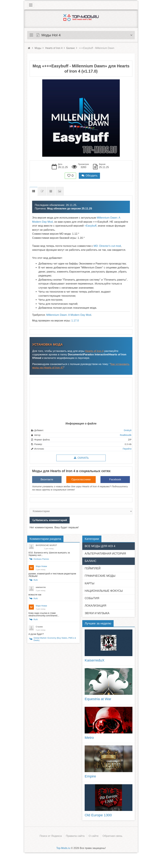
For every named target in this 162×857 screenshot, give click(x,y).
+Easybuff (90, 225)
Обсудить (89, 175)
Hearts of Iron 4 (94, 351)
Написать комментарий (50, 520)
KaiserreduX (94, 660)
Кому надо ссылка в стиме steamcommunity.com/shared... (43, 614)
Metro (89, 737)
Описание (33, 191)
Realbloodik (125, 435)
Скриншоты (60, 191)
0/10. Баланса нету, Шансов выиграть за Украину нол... (49, 553)
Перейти (127, 449)
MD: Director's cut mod (107, 245)
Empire (90, 776)
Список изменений (42, 191)
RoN (36, 580)
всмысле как (34, 594)
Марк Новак (41, 566)
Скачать (81, 458)
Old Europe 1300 (98, 815)
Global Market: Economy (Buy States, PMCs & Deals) (55, 639)
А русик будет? (36, 634)
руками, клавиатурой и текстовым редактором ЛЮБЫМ (52, 574)
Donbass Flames (41, 559)
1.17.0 (75, 320)
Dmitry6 (127, 430)
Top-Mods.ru (63, 847)
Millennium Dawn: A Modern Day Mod (68, 314)
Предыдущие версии (51, 191)
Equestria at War (98, 699)
